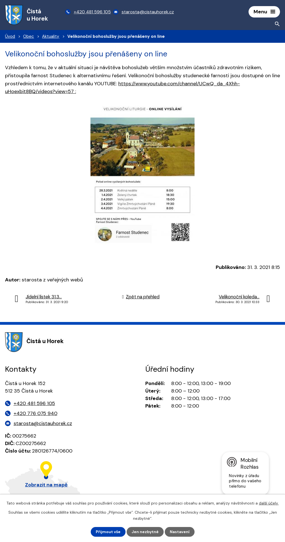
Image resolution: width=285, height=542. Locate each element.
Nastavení (180, 531)
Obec (28, 36)
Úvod (10, 36)
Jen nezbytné (145, 531)
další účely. (269, 503)
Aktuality (50, 36)
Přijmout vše (108, 531)
